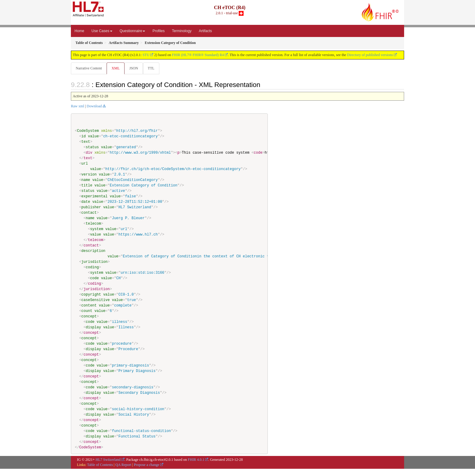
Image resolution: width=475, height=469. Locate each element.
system (96, 229)
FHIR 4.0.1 (196, 460)
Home (79, 31)
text (85, 142)
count (86, 311)
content (89, 305)
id (83, 136)
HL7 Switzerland (108, 460)
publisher (91, 207)
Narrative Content (89, 68)
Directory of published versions (370, 55)
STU (145, 55)
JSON (135, 68)
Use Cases (101, 31)
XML (116, 68)
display (93, 327)
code (94, 278)
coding (92, 267)
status (92, 147)
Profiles (158, 31)
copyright (91, 294)
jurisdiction (94, 262)
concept (89, 316)
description (93, 251)
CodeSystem (88, 131)
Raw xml (77, 106)
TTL (153, 68)
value (93, 136)
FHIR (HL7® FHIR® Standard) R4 (198, 55)
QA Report (123, 465)
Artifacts (205, 31)
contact (89, 213)
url (84, 163)
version (89, 174)
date (85, 202)
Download (94, 106)
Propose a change (146, 465)
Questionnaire (132, 31)
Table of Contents (100, 465)
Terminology (181, 31)
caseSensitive (95, 300)
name (85, 180)
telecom (93, 223)
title (86, 185)
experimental (94, 196)
